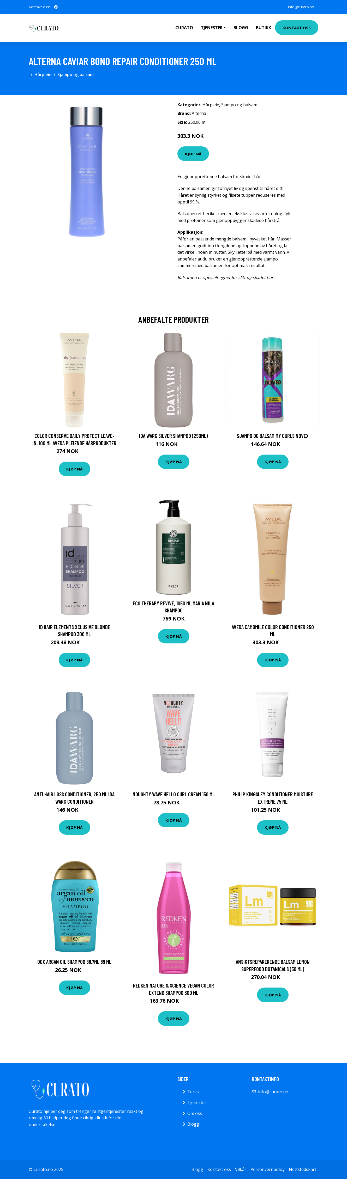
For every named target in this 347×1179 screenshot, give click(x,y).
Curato (184, 27)
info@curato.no (301, 6)
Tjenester (196, 1102)
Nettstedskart (302, 1169)
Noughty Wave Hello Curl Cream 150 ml (174, 794)
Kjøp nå (193, 153)
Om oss (194, 1113)
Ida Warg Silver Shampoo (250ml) (173, 435)
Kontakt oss (297, 27)
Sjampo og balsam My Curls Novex (273, 435)
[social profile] (56, 7)
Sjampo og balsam (75, 74)
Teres (193, 1092)
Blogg (241, 27)
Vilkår (240, 1169)
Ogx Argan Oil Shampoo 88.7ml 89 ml (74, 961)
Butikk (263, 27)
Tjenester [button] (212, 27)
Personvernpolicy (267, 1169)
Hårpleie (43, 74)
